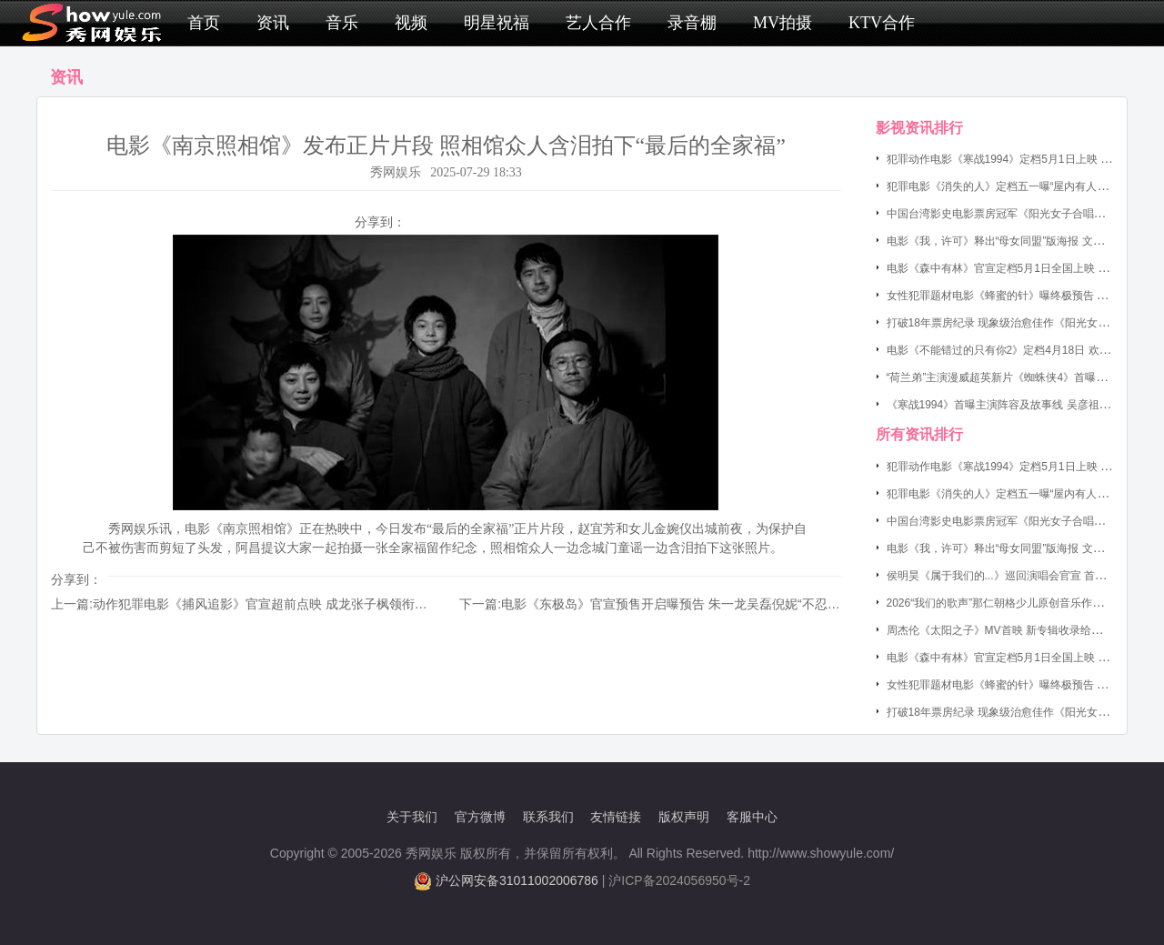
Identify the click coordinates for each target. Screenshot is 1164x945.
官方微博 (480, 816)
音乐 (342, 23)
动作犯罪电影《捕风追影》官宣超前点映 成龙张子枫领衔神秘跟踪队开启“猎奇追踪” (328, 604)
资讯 (272, 23)
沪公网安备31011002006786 (517, 880)
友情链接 (615, 816)
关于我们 (411, 816)
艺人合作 (598, 23)
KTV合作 (881, 23)
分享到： (380, 222)
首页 (203, 23)
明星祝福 (496, 23)
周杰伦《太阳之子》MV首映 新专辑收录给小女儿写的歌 (1022, 630)
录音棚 (692, 23)
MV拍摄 (782, 23)
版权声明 (683, 816)
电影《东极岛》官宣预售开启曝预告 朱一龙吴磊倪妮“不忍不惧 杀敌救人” (706, 604)
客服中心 (752, 816)
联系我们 (548, 816)
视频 (411, 23)
